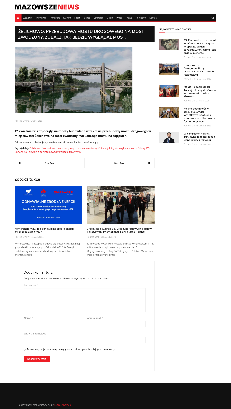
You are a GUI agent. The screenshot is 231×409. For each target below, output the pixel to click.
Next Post (119, 163)
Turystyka (41, 17)
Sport (77, 17)
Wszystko (28, 17)
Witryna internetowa (35, 333)
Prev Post (50, 163)
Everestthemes (62, 405)
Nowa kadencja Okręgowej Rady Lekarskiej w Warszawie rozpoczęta (199, 69)
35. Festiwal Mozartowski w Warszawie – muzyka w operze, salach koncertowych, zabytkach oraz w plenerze (200, 47)
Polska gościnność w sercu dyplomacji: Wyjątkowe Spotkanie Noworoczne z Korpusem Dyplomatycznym (199, 115)
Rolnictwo (141, 17)
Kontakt (153, 17)
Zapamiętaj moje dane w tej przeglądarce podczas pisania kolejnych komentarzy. (71, 349)
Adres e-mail (95, 318)
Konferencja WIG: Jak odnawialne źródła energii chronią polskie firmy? (44, 230)
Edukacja (98, 17)
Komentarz (31, 285)
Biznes (87, 17)
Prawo (129, 17)
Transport (55, 17)
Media (110, 17)
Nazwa (28, 318)
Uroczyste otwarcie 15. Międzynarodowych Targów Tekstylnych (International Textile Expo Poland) (119, 230)
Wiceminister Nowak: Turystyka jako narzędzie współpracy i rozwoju (200, 137)
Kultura (67, 17)
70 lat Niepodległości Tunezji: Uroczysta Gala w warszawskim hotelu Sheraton (200, 91)
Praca (119, 17)
